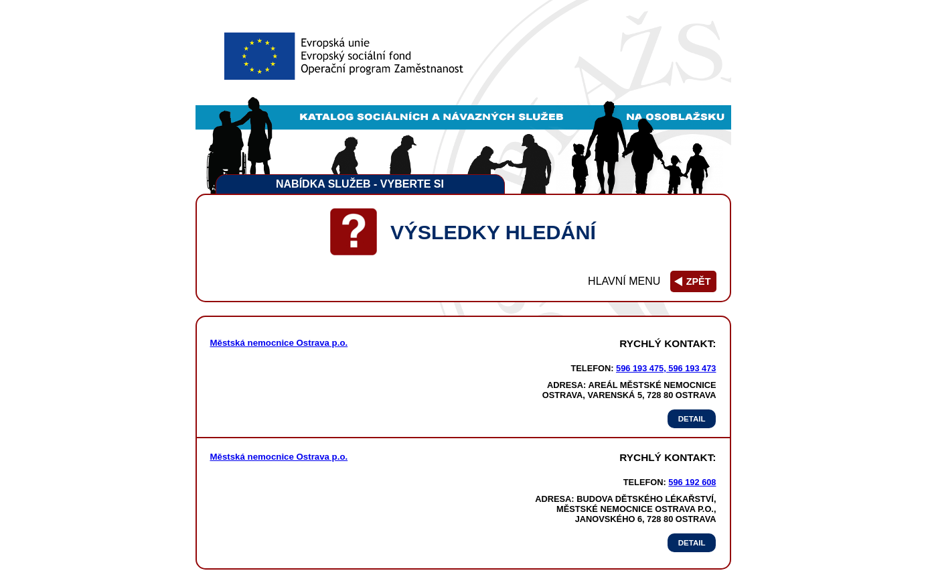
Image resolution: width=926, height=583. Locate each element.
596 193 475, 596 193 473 (666, 368)
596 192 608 (692, 482)
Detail (692, 419)
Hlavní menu (624, 281)
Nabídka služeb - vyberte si (360, 184)
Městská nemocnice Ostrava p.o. (279, 343)
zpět (698, 281)
